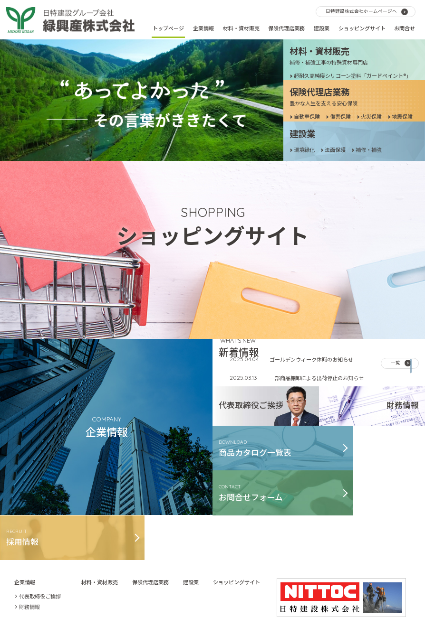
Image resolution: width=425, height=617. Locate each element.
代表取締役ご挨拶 (40, 536)
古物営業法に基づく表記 (194, 585)
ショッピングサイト (362, 28)
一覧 (395, 303)
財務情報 (29, 547)
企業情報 (203, 28)
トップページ (168, 28)
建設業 (321, 28)
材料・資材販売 (241, 28)
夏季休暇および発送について (304, 393)
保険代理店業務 (286, 28)
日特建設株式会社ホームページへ (361, 11)
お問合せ (404, 28)
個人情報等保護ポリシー (263, 585)
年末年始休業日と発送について (306, 347)
